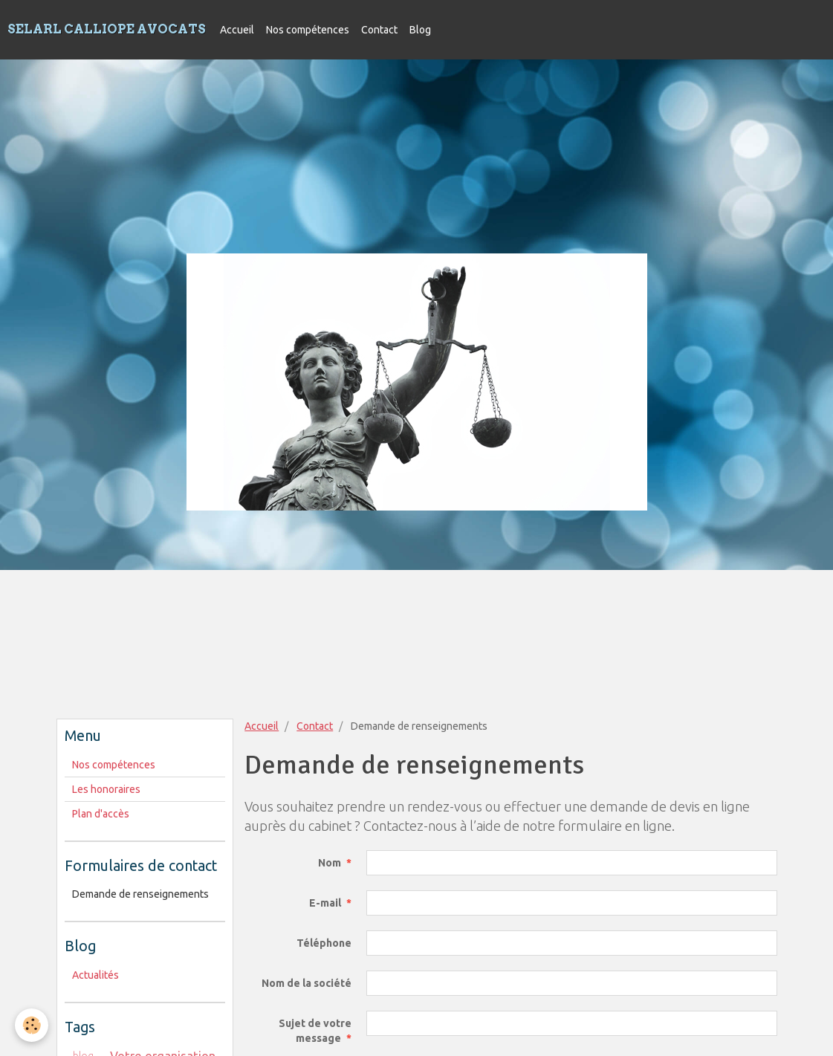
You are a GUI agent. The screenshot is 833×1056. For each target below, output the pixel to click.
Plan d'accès (100, 814)
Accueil (237, 30)
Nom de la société (306, 983)
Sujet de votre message (315, 1030)
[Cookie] (31, 1025)
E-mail (325, 903)
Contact (379, 30)
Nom (329, 863)
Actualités (95, 975)
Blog (420, 30)
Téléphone (323, 943)
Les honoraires (106, 789)
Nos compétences (307, 30)
